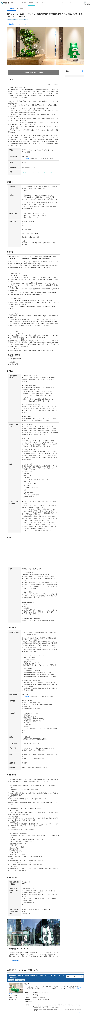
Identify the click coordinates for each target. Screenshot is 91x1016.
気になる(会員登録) (39, 1007)
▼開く (80, 1000)
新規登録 (88, 4)
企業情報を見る (15, 949)
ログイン (84, 4)
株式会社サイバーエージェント (17, 24)
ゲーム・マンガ (54, 2)
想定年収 (26, 158)
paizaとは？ (69, 2)
